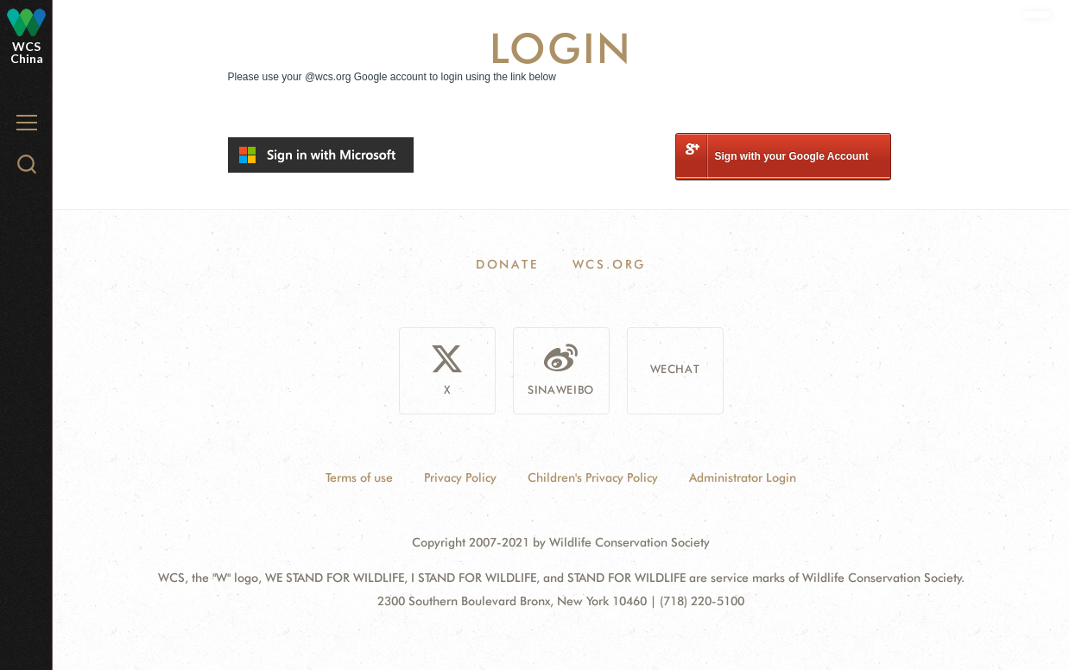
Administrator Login (742, 477)
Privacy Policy (460, 477)
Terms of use (359, 477)
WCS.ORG (609, 264)
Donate (507, 264)
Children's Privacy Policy (593, 477)
